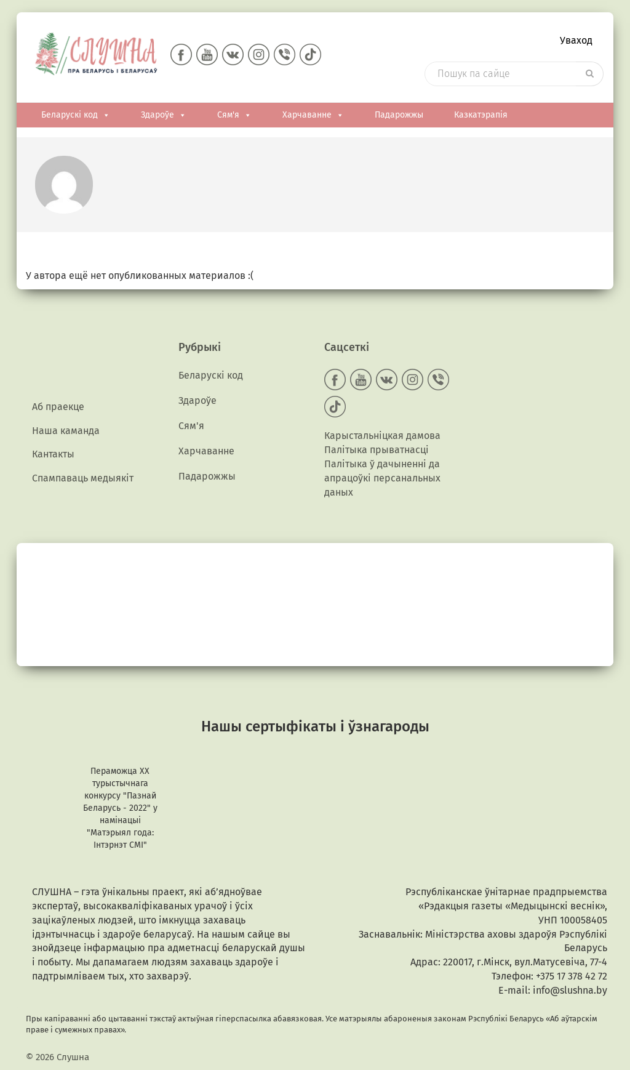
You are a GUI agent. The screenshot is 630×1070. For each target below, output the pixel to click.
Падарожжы (399, 115)
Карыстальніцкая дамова (382, 435)
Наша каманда (66, 430)
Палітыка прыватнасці (376, 450)
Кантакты (53, 454)
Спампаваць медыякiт (83, 478)
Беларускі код (75, 115)
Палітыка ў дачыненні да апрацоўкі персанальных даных (382, 478)
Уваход (576, 40)
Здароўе (163, 115)
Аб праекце (58, 406)
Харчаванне (313, 115)
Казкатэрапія (481, 115)
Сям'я (234, 115)
